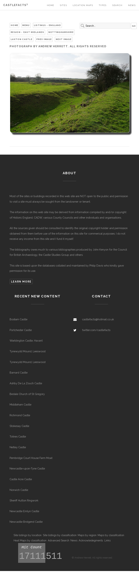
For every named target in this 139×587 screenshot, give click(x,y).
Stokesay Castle (19, 425)
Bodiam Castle (18, 319)
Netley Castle (18, 447)
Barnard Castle (19, 372)
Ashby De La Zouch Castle (26, 383)
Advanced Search (58, 540)
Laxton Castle (21, 39)
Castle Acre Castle (21, 479)
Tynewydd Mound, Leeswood (27, 351)
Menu (26, 25)
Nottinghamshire (61, 32)
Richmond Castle (20, 415)
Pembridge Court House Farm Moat (31, 457)
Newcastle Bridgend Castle (26, 521)
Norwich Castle (19, 489)
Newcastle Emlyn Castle (24, 511)
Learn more (21, 281)
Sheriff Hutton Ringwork (24, 500)
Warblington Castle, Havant (26, 340)
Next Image (63, 39)
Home (50, 5)
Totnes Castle (18, 436)
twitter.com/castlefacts (96, 330)
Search (117, 5)
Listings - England (47, 25)
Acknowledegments (91, 540)
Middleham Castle (20, 404)
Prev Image (44, 39)
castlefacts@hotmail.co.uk (98, 319)
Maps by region (87, 535)
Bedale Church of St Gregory (27, 394)
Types (103, 5)
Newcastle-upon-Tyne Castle (27, 468)
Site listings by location (28, 535)
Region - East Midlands (27, 32)
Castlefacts (15, 5)
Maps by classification (111, 535)
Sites (63, 5)
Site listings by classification (59, 535)
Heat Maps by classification (30, 540)
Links (107, 540)
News (132, 5)
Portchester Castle (21, 330)
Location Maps (83, 5)
